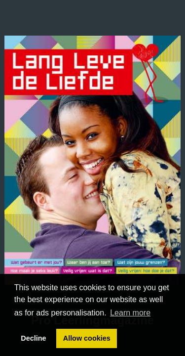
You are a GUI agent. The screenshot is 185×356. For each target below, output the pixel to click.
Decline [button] (33, 338)
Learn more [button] (130, 313)
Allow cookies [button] (87, 338)
